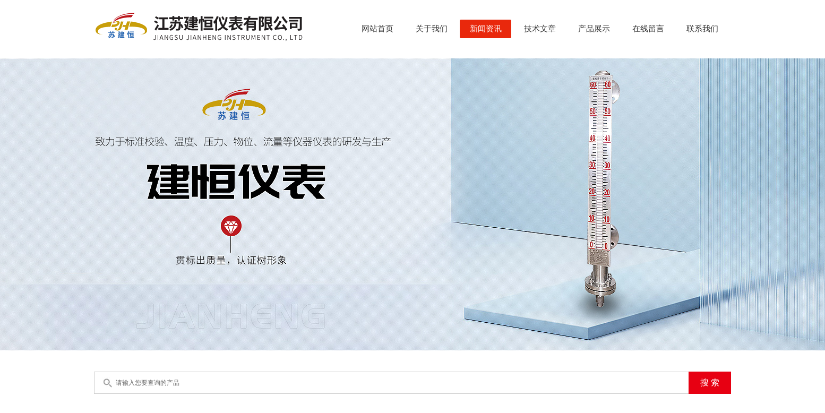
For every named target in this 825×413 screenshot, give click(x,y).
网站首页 (377, 28)
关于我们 (432, 28)
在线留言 (648, 28)
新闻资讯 (486, 28)
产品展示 (594, 28)
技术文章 (540, 28)
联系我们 (702, 28)
